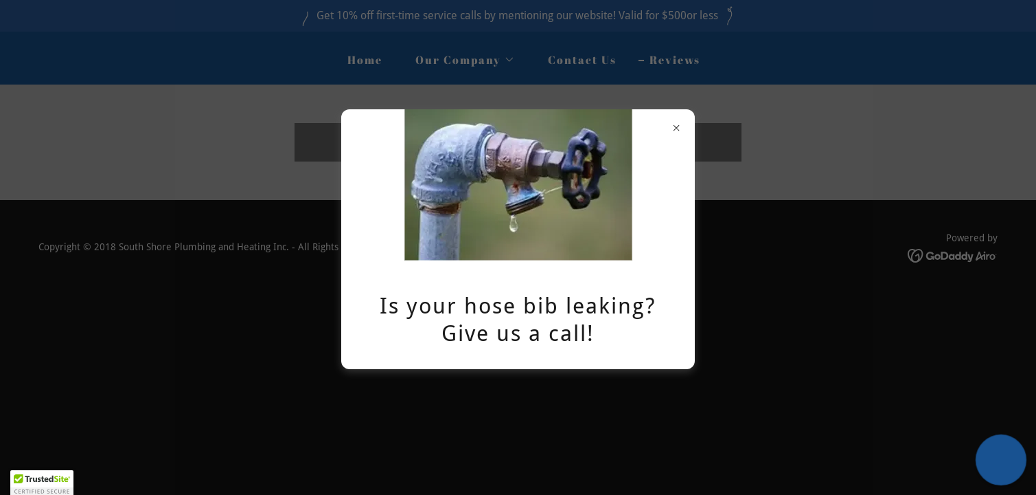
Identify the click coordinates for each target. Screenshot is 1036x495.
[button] (1000, 459)
